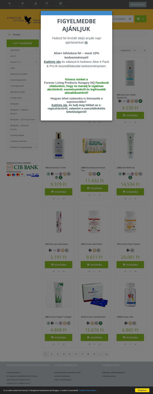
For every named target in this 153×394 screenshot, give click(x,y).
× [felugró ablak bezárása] (109, 13)
